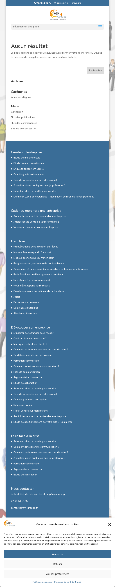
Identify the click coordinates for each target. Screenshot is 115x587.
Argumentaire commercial (27, 377)
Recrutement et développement (31, 280)
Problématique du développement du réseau (38, 274)
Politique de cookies (42, 582)
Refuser (57, 564)
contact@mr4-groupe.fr (24, 508)
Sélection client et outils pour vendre (34, 191)
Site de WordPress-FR (24, 128)
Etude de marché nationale (28, 163)
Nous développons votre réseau (31, 285)
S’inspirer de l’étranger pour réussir (33, 333)
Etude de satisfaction (25, 383)
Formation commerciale (26, 360)
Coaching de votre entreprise (30, 399)
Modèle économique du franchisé (32, 252)
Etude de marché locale (26, 157)
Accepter (57, 554)
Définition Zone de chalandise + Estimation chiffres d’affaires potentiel (53, 196)
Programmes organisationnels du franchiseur (38, 263)
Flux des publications (23, 117)
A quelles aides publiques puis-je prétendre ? (39, 185)
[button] (109, 524)
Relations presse (23, 405)
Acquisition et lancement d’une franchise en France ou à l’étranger (51, 269)
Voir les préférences (57, 574)
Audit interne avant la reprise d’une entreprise (39, 216)
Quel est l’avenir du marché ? (30, 338)
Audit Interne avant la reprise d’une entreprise (39, 416)
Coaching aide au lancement (29, 174)
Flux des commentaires (24, 123)
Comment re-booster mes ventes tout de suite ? (40, 349)
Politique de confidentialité (67, 582)
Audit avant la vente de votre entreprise (36, 221)
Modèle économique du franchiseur (33, 258)
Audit (16, 297)
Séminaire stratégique (25, 308)
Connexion (17, 112)
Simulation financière (25, 313)
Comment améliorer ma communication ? (36, 366)
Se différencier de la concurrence (32, 355)
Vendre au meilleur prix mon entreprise (35, 227)
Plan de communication (26, 372)
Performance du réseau (26, 302)
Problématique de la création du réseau (35, 246)
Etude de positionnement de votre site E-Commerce (43, 422)
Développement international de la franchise (38, 291)
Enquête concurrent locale (28, 169)
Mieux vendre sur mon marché (30, 410)
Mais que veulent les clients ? (30, 344)
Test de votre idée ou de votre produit (35, 180)
